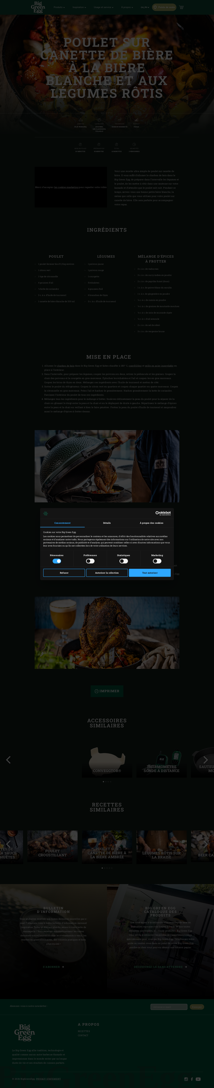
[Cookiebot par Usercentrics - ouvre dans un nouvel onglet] (158, 513)
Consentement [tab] (62, 523)
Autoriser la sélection (107, 572)
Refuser (64, 572)
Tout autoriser (150, 572)
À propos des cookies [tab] (151, 523)
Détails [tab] (107, 523)
